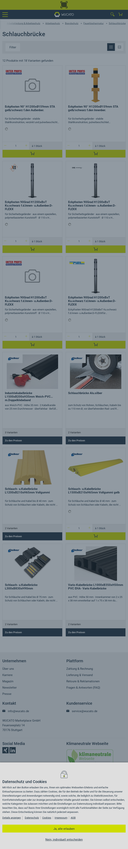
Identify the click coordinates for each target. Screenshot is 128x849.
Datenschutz (32, 817)
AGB (73, 817)
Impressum (61, 817)
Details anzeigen (11, 817)
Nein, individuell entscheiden (64, 839)
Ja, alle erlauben (64, 829)
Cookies (46, 817)
